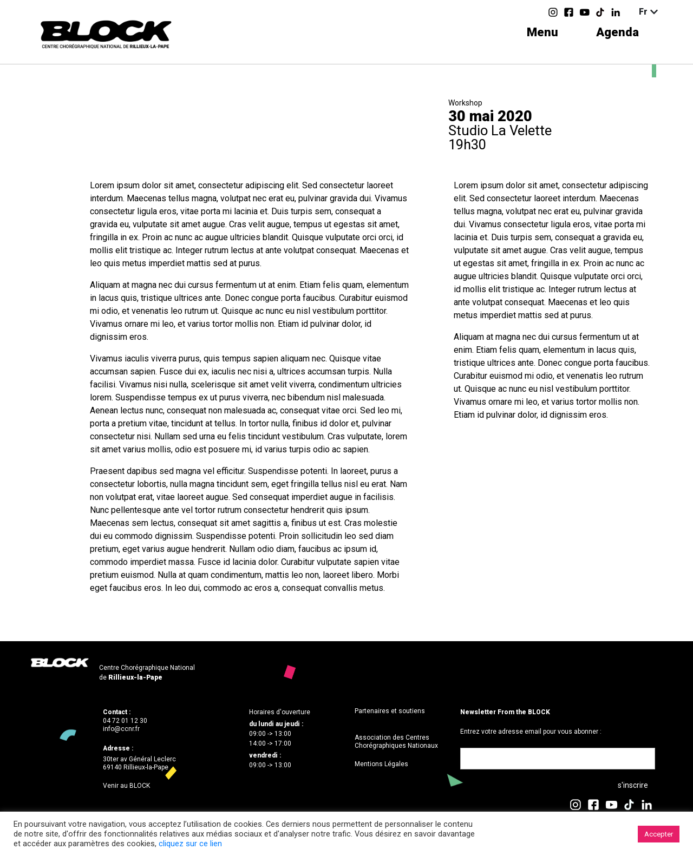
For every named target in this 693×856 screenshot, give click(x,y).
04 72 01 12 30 (125, 721)
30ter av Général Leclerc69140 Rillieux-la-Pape (139, 763)
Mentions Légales (381, 764)
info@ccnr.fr (121, 729)
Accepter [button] (658, 834)
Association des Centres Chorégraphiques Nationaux (396, 742)
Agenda (617, 32)
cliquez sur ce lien (190, 843)
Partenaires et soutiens (390, 711)
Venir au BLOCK (126, 785)
